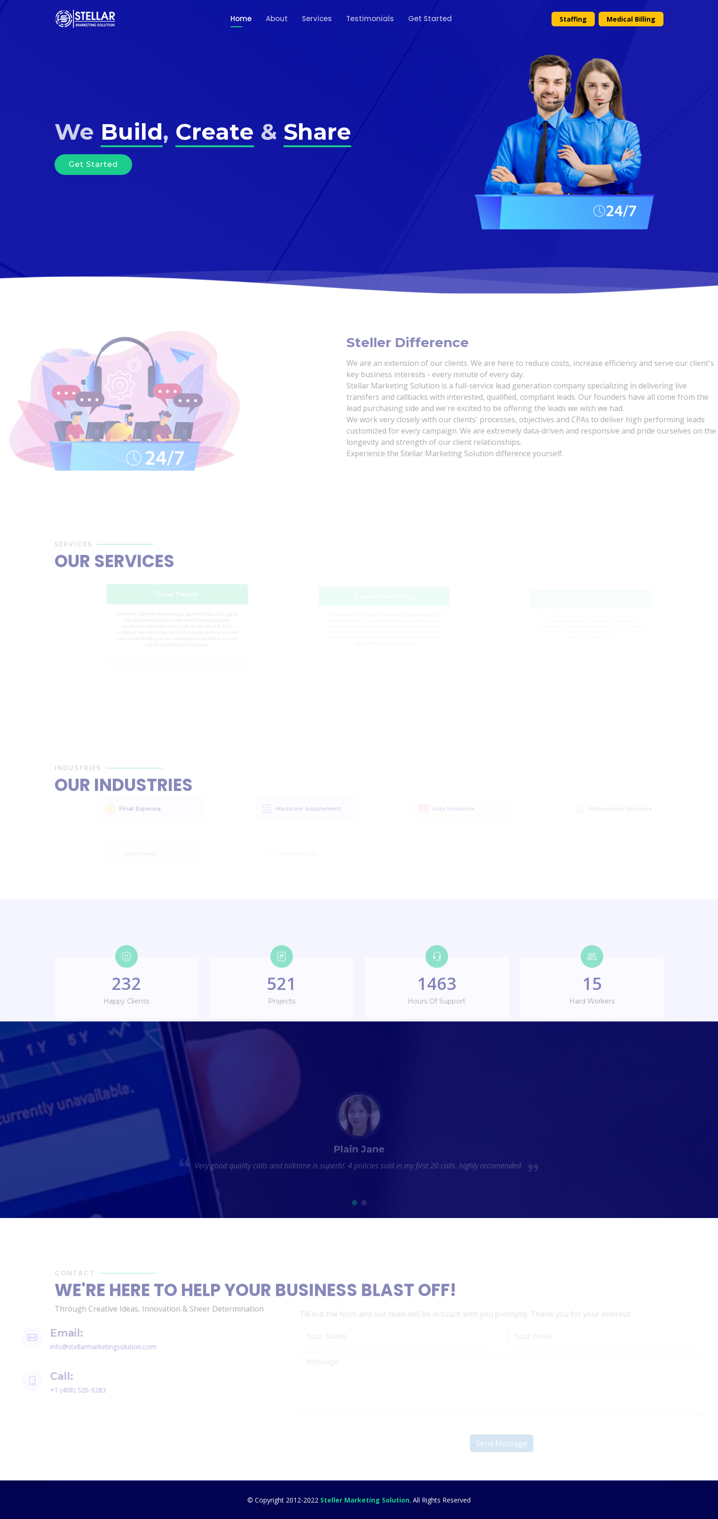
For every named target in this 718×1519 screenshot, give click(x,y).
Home (241, 19)
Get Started (430, 19)
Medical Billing (631, 19)
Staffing (573, 19)
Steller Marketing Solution (365, 1499)
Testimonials (370, 19)
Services (317, 19)
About (277, 19)
